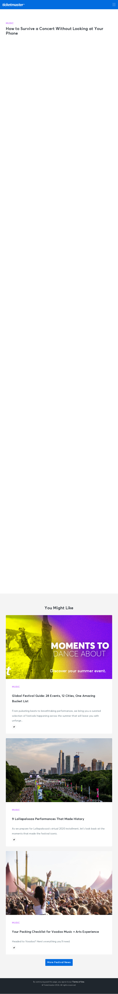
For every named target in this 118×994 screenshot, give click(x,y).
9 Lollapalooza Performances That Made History (48, 819)
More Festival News (59, 962)
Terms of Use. (78, 982)
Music (10, 23)
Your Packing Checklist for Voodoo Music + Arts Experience (55, 932)
